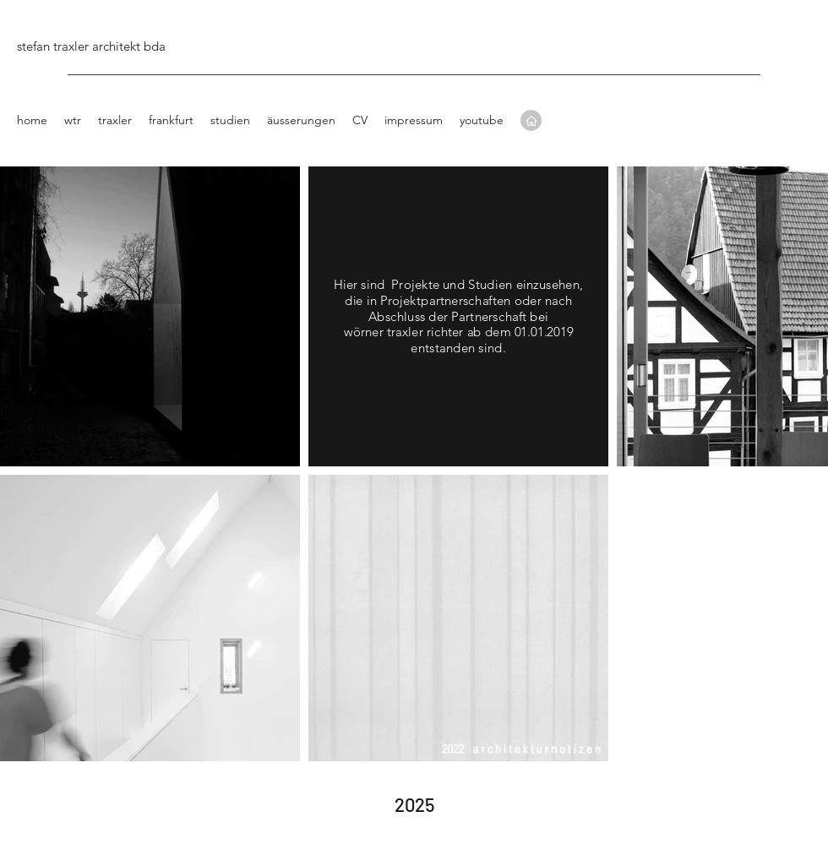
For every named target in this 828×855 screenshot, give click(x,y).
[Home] (531, 120)
